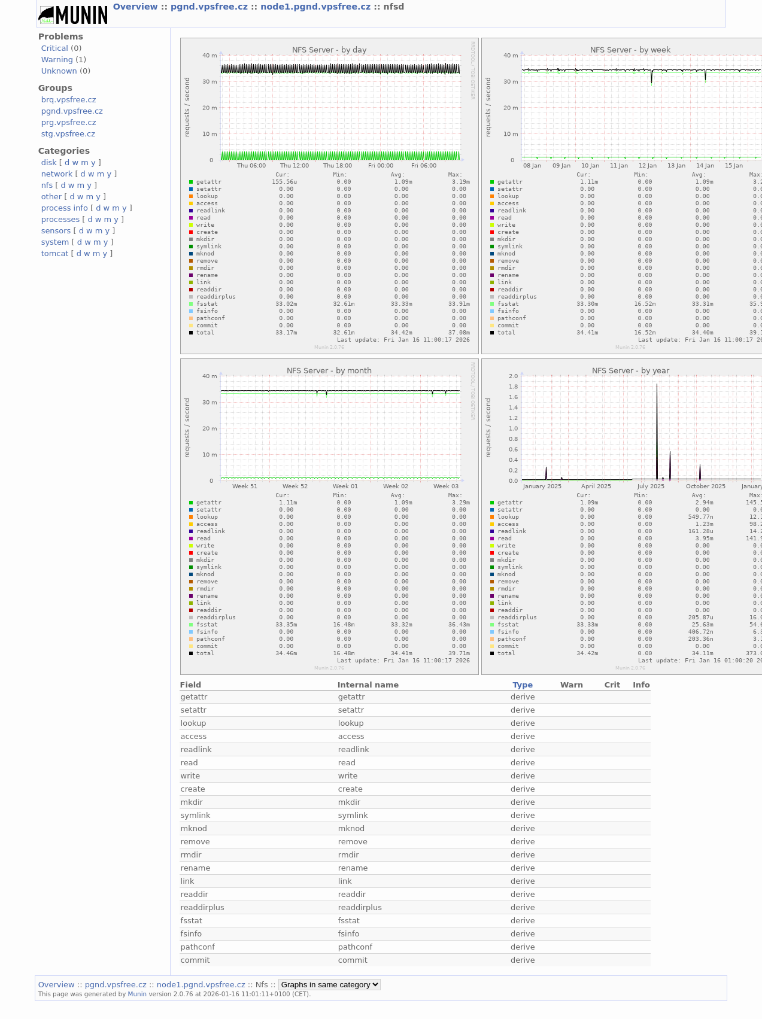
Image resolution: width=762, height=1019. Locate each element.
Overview (137, 6)
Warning (57, 59)
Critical (54, 48)
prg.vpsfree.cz (68, 122)
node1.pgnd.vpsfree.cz (317, 6)
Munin (137, 993)
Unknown (59, 70)
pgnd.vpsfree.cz (211, 6)
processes (60, 219)
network (57, 173)
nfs (47, 185)
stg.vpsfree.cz (68, 133)
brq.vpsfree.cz (68, 99)
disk (49, 162)
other (51, 196)
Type (522, 684)
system (55, 242)
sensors (56, 230)
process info (64, 207)
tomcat (55, 253)
